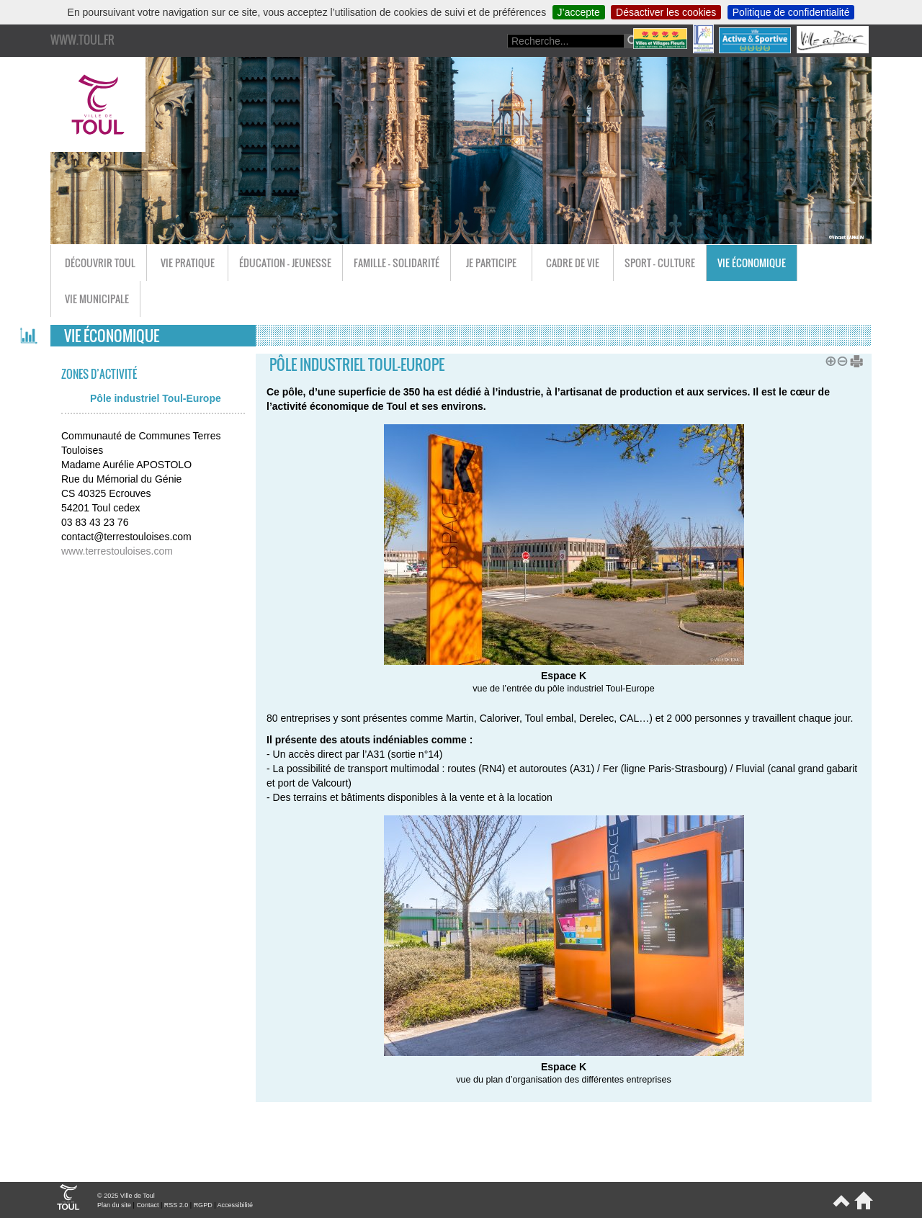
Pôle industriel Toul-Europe (155, 398)
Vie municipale (97, 298)
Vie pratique (188, 262)
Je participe (491, 262)
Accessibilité (235, 1205)
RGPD (203, 1205)
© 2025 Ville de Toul (126, 1195)
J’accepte (579, 12)
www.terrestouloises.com (117, 551)
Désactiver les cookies (666, 12)
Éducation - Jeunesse (285, 262)
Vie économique (751, 262)
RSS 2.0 (176, 1205)
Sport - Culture (660, 262)
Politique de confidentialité (791, 12)
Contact (147, 1205)
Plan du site (114, 1205)
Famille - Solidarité (396, 262)
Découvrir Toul (100, 262)
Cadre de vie (572, 262)
